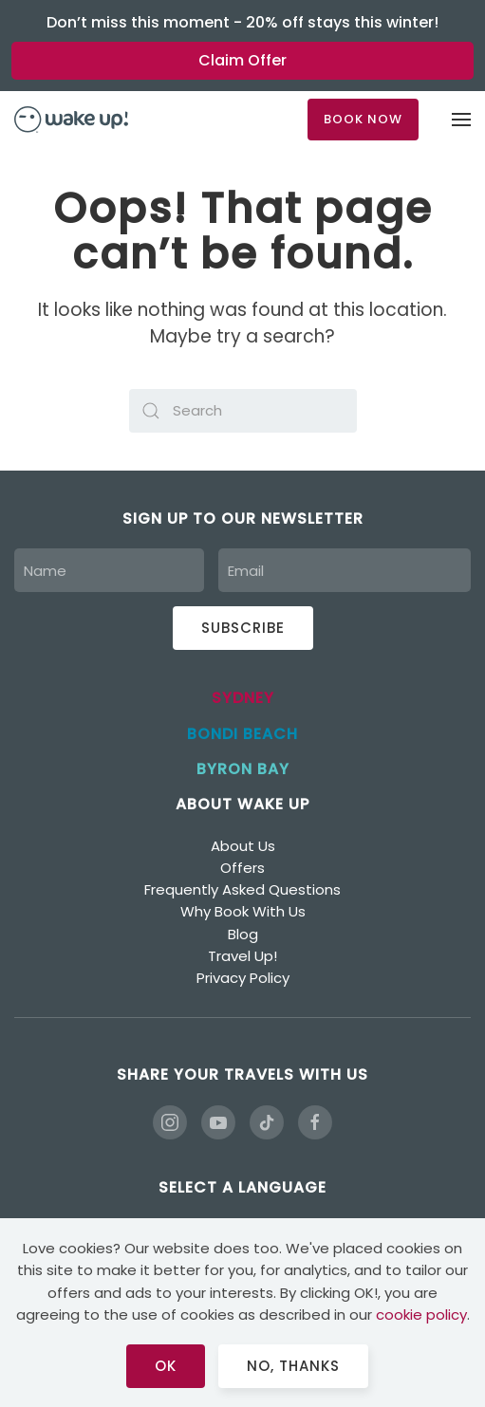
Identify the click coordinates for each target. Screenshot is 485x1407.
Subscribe (243, 628)
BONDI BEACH (242, 734)
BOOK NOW (363, 119)
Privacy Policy (242, 978)
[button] (461, 119)
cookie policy (421, 1314)
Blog (243, 934)
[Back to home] (71, 119)
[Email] (344, 570)
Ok (166, 1366)
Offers (242, 868)
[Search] (243, 411)
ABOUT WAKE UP (242, 804)
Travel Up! (242, 956)
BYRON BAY (242, 769)
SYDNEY (243, 698)
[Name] (109, 570)
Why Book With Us (243, 911)
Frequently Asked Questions (242, 889)
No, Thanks (293, 1366)
